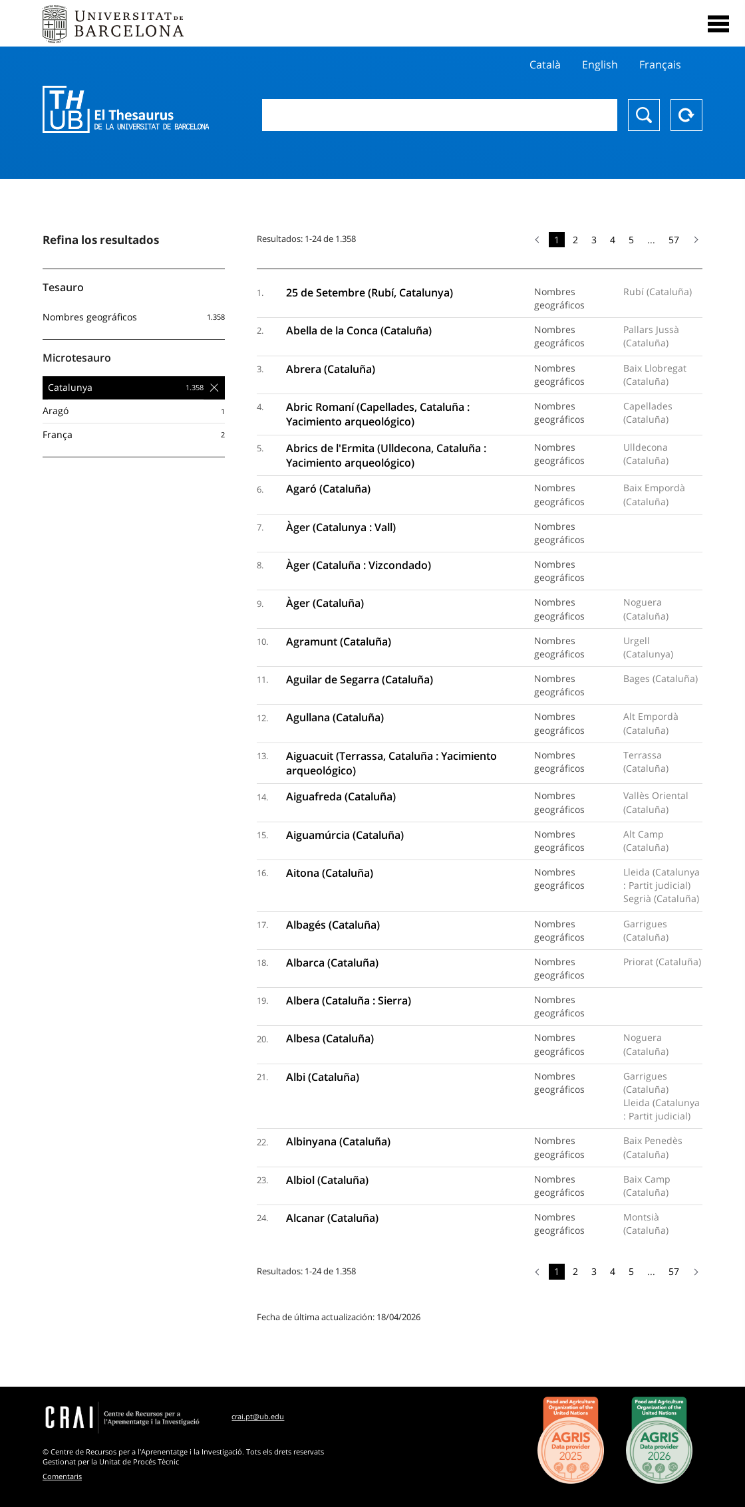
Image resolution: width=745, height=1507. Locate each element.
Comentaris (62, 1476)
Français (660, 64)
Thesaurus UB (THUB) (126, 109)
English (600, 64)
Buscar (644, 115)
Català (545, 64)
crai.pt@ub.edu (257, 1416)
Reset (686, 115)
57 (674, 239)
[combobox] (439, 115)
